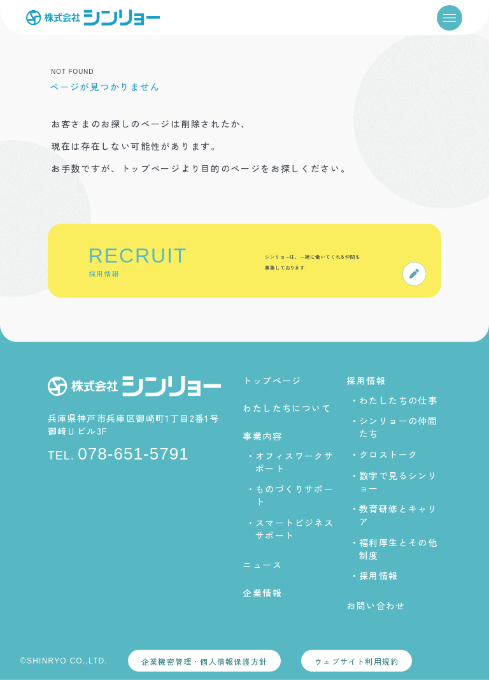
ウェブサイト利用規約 (357, 660)
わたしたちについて (287, 407)
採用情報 (366, 380)
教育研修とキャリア (398, 515)
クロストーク (388, 454)
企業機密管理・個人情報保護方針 (204, 660)
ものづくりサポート (294, 495)
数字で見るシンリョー (398, 481)
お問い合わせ (375, 605)
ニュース (262, 564)
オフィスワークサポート (294, 461)
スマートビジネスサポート (294, 529)
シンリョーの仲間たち (398, 427)
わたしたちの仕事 (398, 400)
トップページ (272, 380)
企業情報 (262, 592)
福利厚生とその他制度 (398, 548)
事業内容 (262, 435)
